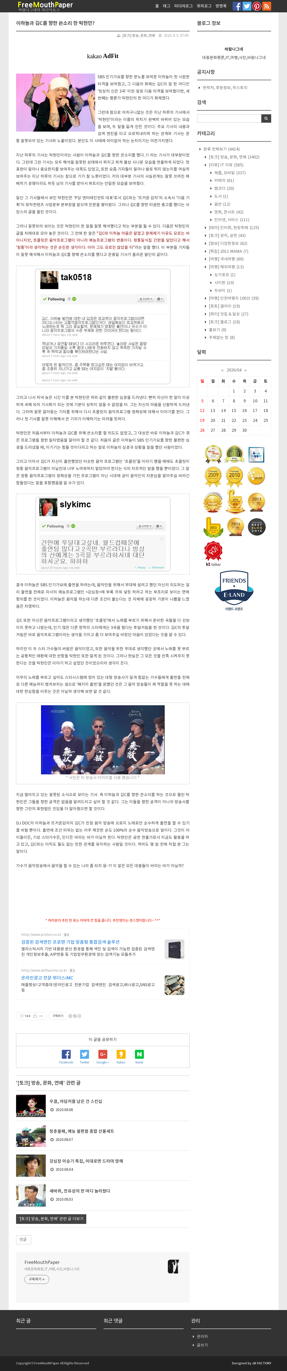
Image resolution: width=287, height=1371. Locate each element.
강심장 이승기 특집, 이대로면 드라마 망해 (86, 1161)
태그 (166, 6)
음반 (221, 204)
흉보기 (217, 330)
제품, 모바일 (229, 173)
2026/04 (234, 370)
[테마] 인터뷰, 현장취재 (233, 228)
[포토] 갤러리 (224, 306)
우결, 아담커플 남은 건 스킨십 (75, 1101)
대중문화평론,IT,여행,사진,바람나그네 (52, 1269)
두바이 (222, 291)
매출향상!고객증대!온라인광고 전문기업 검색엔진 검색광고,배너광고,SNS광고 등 (88, 988)
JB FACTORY (261, 1363)
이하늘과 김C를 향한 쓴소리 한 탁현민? (55, 23)
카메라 (223, 180)
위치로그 (204, 6)
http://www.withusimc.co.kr (44, 971)
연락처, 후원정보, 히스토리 (225, 88)
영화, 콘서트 (228, 212)
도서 (220, 196)
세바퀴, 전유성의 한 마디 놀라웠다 (79, 1191)
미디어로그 (183, 6)
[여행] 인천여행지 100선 (233, 298)
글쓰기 (202, 1345)
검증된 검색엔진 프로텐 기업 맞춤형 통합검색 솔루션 (70, 942)
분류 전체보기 (221, 149)
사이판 (223, 283)
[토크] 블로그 (224, 322)
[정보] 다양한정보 (227, 243)
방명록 (221, 6)
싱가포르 (224, 275)
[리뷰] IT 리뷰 (225, 165)
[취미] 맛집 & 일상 (228, 314)
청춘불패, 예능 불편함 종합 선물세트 (81, 1131)
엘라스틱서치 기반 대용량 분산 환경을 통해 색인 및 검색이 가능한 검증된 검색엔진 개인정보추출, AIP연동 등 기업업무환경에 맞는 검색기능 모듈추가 (88, 952)
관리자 (202, 1336)
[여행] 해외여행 (226, 267)
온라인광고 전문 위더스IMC (47, 978)
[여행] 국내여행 (226, 259)
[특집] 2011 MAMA (228, 251)
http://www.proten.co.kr (41, 935)
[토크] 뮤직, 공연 (227, 236)
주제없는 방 (221, 337)
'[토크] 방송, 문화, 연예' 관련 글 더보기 (51, 1219)
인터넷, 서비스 (231, 220)
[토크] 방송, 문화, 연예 (138, 36)
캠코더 (223, 188)
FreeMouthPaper (42, 1262)
